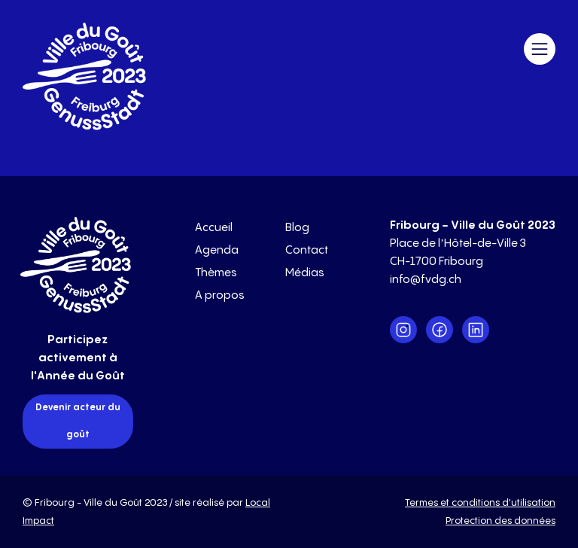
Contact (306, 250)
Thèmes (216, 273)
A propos (220, 295)
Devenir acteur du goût (77, 421)
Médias (304, 273)
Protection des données (500, 521)
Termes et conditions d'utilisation (480, 503)
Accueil (214, 227)
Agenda (217, 250)
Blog (297, 227)
